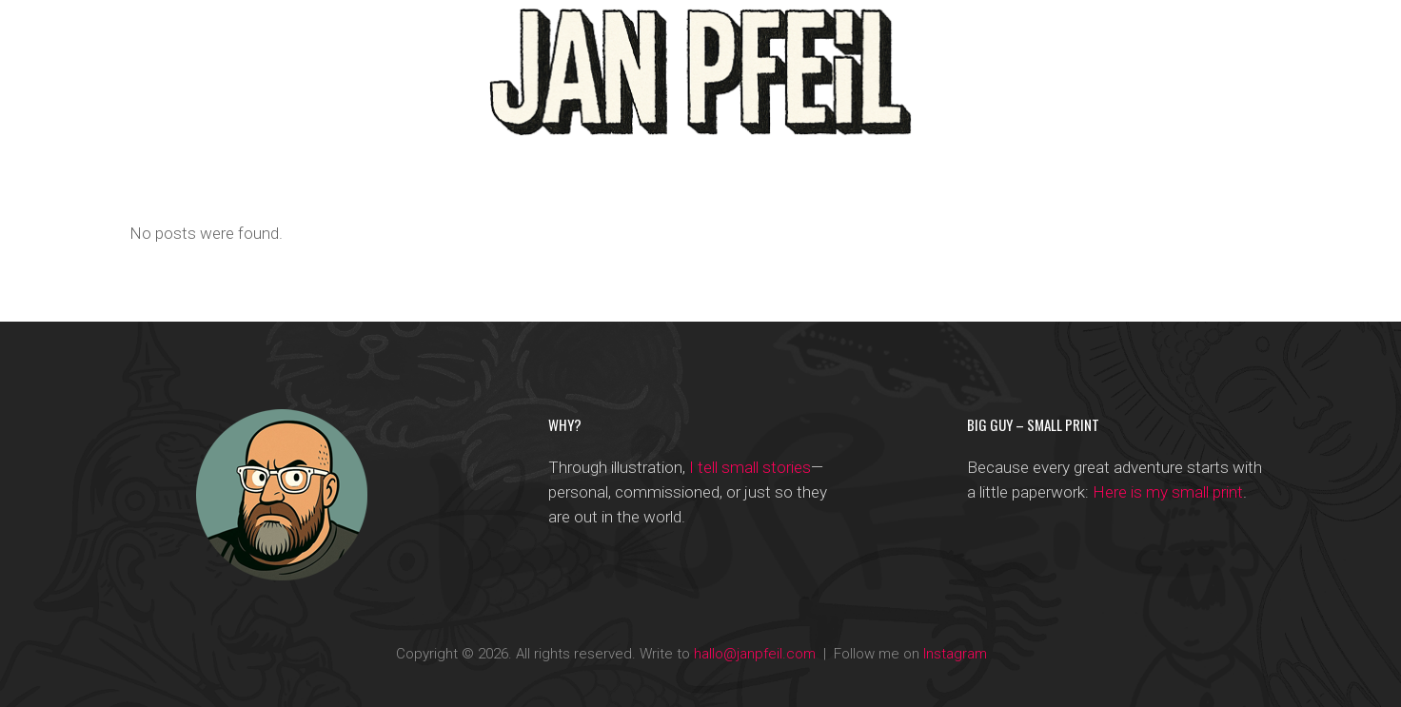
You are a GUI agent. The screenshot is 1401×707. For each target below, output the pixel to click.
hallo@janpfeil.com (755, 653)
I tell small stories (750, 467)
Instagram (955, 653)
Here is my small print (1168, 491)
